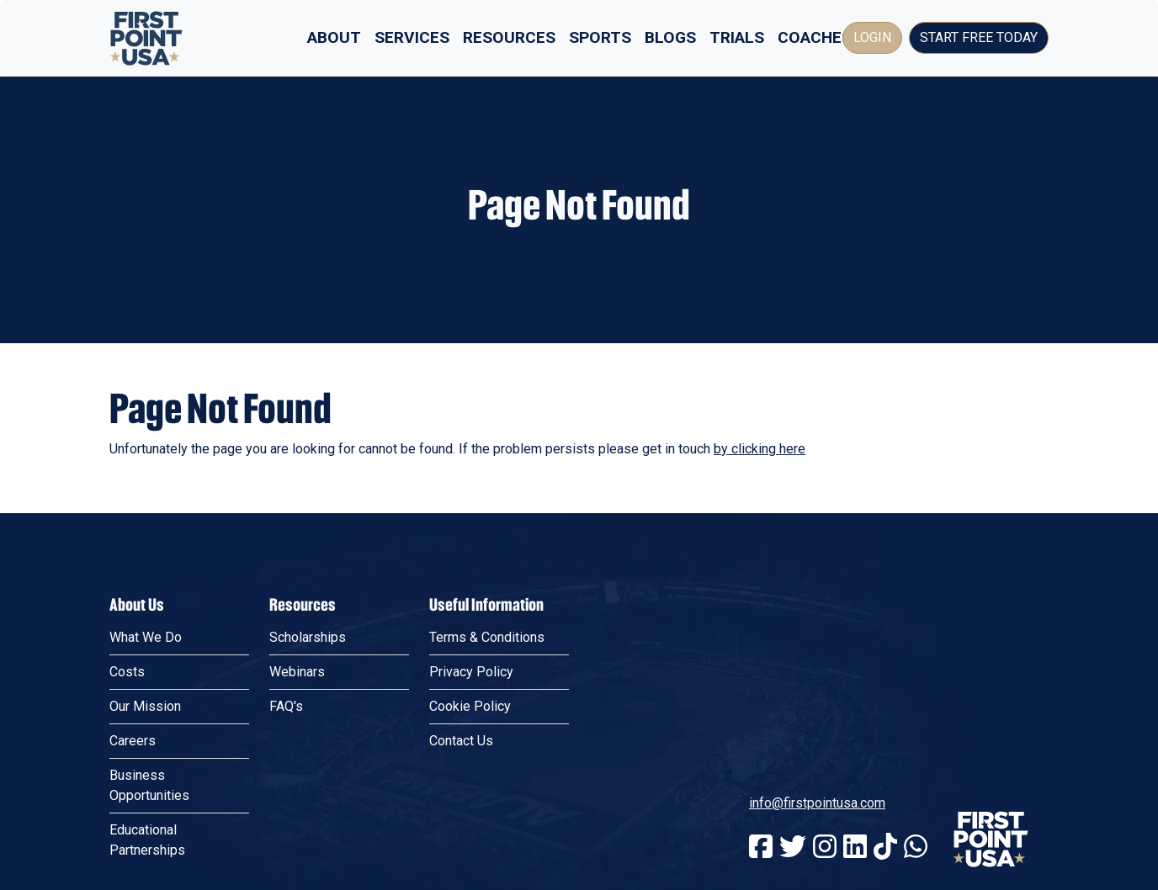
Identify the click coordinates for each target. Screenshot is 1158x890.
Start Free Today (979, 37)
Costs (127, 672)
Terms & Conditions (486, 637)
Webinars (297, 672)
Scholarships (307, 637)
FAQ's (286, 706)
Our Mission (145, 706)
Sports (600, 37)
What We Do (145, 637)
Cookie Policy (470, 706)
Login (872, 37)
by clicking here (759, 449)
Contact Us (461, 741)
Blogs (670, 37)
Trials (736, 37)
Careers (132, 741)
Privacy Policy (471, 672)
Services (411, 37)
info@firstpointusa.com (817, 803)
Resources (509, 37)
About (334, 37)
